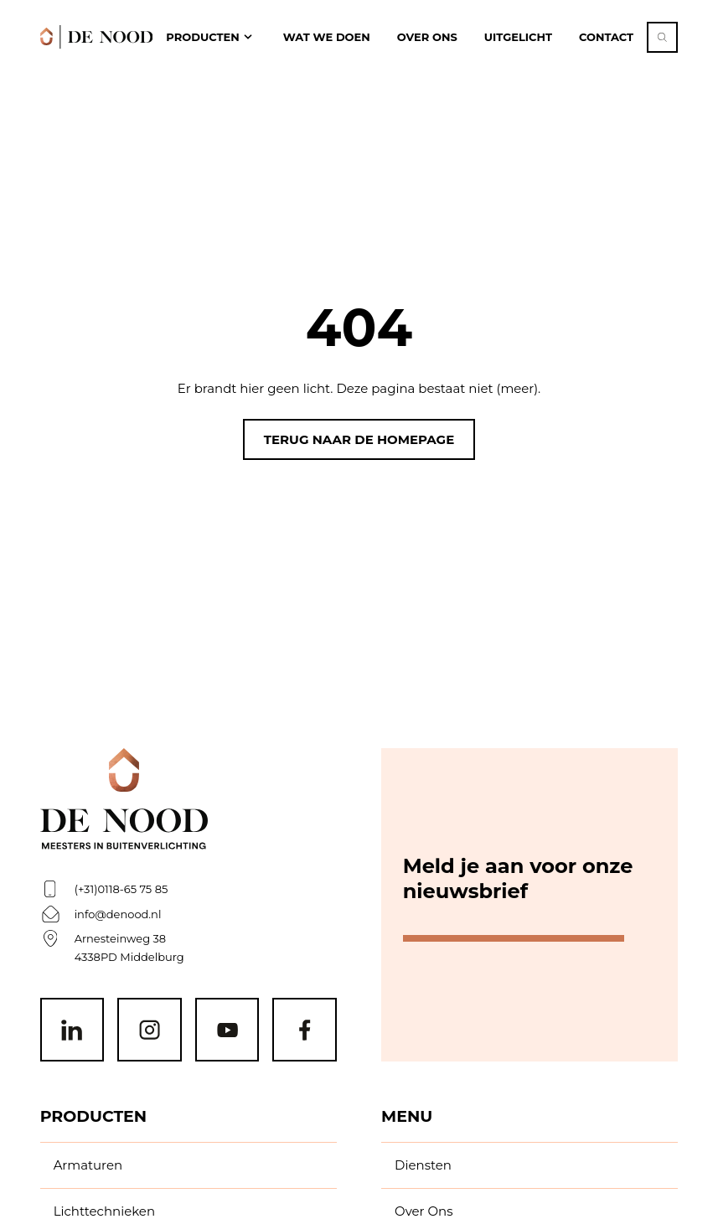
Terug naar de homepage (359, 439)
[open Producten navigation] (210, 38)
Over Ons (423, 1211)
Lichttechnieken (104, 1211)
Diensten (423, 1165)
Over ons (427, 37)
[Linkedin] (72, 1030)
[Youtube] (227, 1030)
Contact (606, 37)
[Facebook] (304, 1030)
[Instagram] (149, 1030)
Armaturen (88, 1165)
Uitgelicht (518, 37)
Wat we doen (326, 37)
